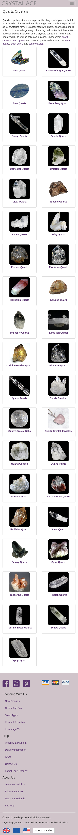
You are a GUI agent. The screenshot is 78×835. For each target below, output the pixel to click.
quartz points (18, 40)
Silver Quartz (58, 529)
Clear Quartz (19, 201)
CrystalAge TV (12, 729)
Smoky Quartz (19, 562)
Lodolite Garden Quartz (19, 365)
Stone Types (11, 715)
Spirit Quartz (58, 562)
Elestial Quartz (58, 201)
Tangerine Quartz (19, 595)
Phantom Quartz (58, 365)
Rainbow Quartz (19, 496)
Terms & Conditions (15, 784)
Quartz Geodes (19, 463)
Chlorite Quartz (58, 169)
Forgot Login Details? (16, 771)
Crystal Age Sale (14, 708)
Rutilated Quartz (19, 529)
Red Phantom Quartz (58, 496)
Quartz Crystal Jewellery (58, 431)
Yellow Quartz (58, 627)
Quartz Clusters (58, 398)
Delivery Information (15, 749)
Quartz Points (58, 463)
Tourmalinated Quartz (19, 627)
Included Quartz (58, 300)
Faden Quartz (19, 234)
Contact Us (11, 764)
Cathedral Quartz (19, 169)
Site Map (9, 805)
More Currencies (43, 830)
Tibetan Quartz (58, 595)
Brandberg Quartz (59, 103)
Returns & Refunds (15, 798)
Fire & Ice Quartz (58, 267)
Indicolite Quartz (19, 332)
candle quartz (36, 43)
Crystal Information (15, 722)
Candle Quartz (59, 136)
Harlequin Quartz (19, 300)
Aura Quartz (19, 70)
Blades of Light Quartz (58, 70)
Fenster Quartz (19, 267)
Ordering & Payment (15, 742)
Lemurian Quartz (58, 332)
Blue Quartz (19, 103)
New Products (12, 701)
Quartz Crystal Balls (19, 431)
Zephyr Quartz (19, 660)
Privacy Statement (14, 791)
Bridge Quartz (19, 136)
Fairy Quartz (58, 234)
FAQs (8, 757)
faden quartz (17, 43)
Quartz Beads (19, 398)
